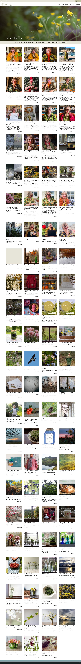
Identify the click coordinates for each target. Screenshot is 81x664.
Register (6, 1)
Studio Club (64, 42)
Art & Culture (38, 42)
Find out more (50, 662)
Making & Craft (22, 42)
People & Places (51, 42)
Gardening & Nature (30, 42)
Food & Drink (57, 42)
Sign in (2, 1)
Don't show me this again (57, 662)
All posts (16, 42)
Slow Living (44, 42)
